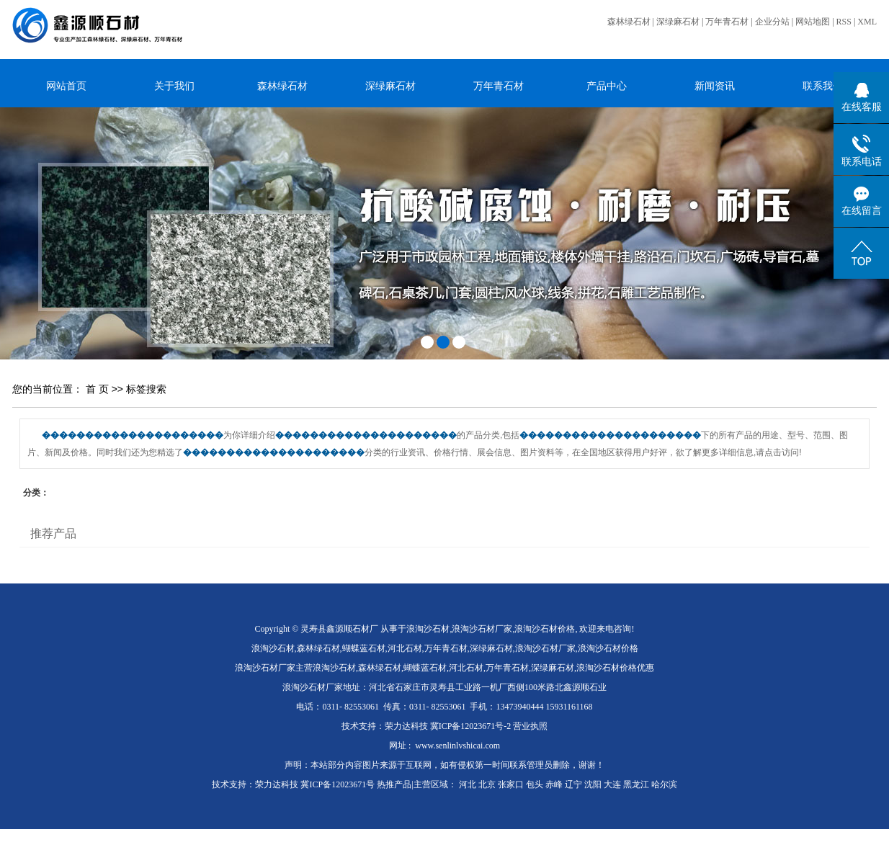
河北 (467, 784)
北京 (487, 784)
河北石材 (405, 648)
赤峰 (554, 784)
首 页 (97, 389)
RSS (844, 22)
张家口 (511, 784)
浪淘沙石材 (428, 629)
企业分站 (772, 22)
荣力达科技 (406, 726)
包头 (534, 784)
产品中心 (606, 85)
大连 (612, 784)
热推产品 (394, 784)
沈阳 (593, 784)
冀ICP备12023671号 (337, 784)
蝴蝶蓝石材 (363, 648)
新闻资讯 (714, 85)
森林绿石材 (629, 22)
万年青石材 (727, 22)
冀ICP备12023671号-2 (470, 726)
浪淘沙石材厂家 (482, 629)
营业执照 (530, 726)
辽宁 (573, 784)
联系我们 (823, 85)
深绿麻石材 (678, 22)
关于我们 (174, 85)
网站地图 (812, 22)
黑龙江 (636, 784)
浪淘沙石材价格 (544, 629)
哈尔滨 (664, 784)
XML (867, 22)
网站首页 (66, 85)
